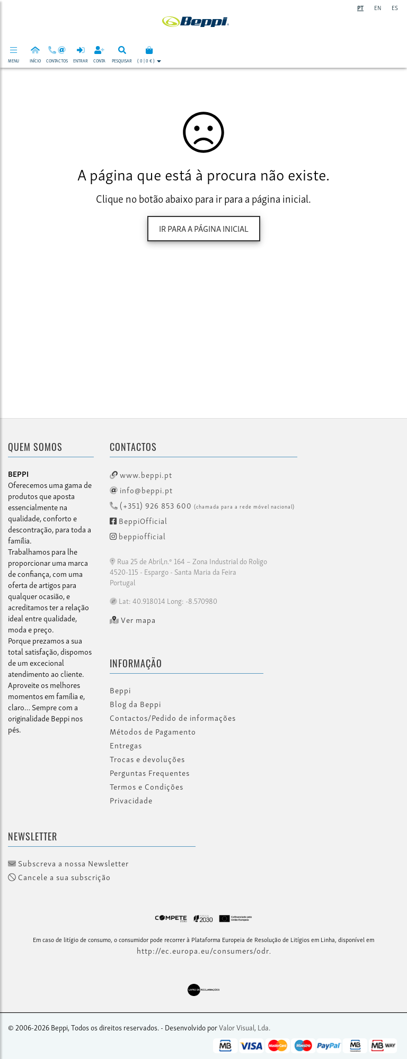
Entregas (126, 745)
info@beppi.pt (141, 489)
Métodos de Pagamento (153, 731)
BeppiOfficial (138, 520)
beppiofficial (138, 535)
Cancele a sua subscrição (59, 877)
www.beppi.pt (141, 474)
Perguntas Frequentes (150, 773)
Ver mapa (133, 620)
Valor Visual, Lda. (244, 1027)
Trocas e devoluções (147, 759)
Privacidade (131, 800)
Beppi (120, 690)
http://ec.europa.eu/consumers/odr (203, 950)
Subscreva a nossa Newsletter (68, 863)
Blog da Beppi (135, 704)
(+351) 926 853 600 (202, 505)
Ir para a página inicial (204, 228)
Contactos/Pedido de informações (173, 717)
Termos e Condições (146, 786)
